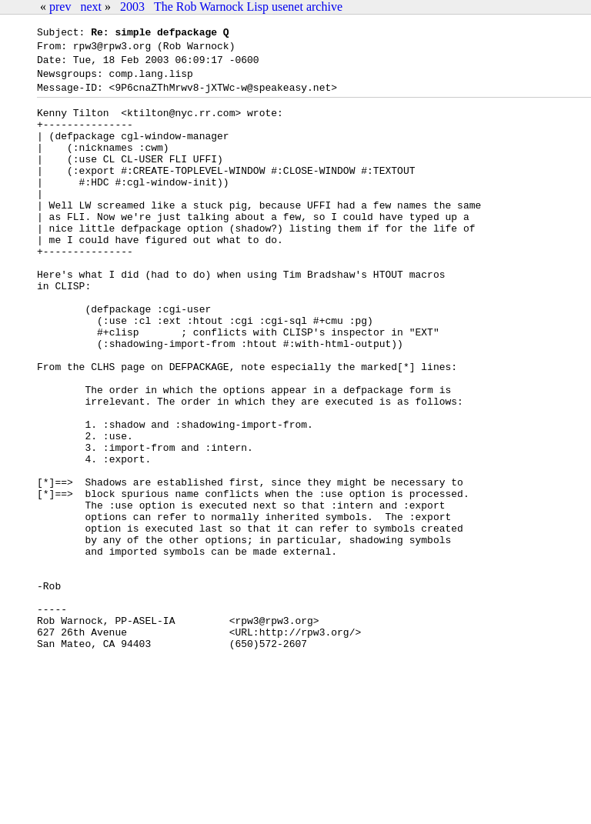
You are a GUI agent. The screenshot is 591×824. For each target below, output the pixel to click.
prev (60, 6)
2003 (132, 6)
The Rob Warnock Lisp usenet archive (248, 6)
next (91, 6)
